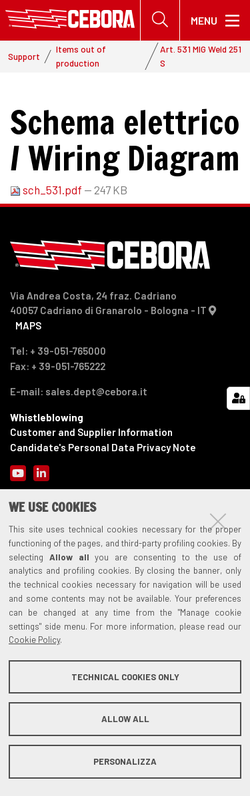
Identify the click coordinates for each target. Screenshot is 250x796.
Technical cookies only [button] (125, 677)
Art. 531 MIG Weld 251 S (200, 55)
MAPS (28, 325)
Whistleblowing (46, 417)
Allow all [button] (125, 718)
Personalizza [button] (125, 761)
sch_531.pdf (47, 189)
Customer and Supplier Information (91, 432)
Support (24, 56)
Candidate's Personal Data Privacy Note (103, 447)
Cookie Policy (34, 639)
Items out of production (81, 55)
